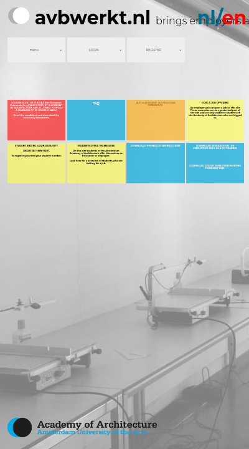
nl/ (222, 17)
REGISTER (153, 50)
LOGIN (94, 50)
